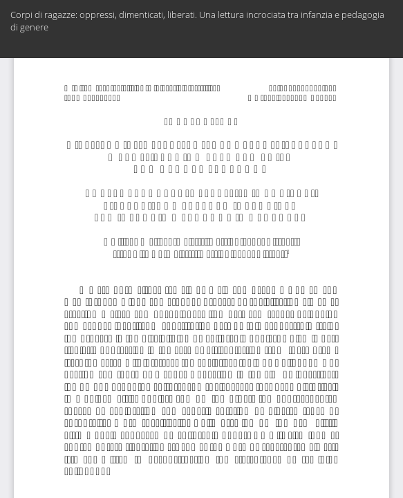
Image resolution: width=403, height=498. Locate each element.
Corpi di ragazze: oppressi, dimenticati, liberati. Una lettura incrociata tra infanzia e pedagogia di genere (197, 20)
